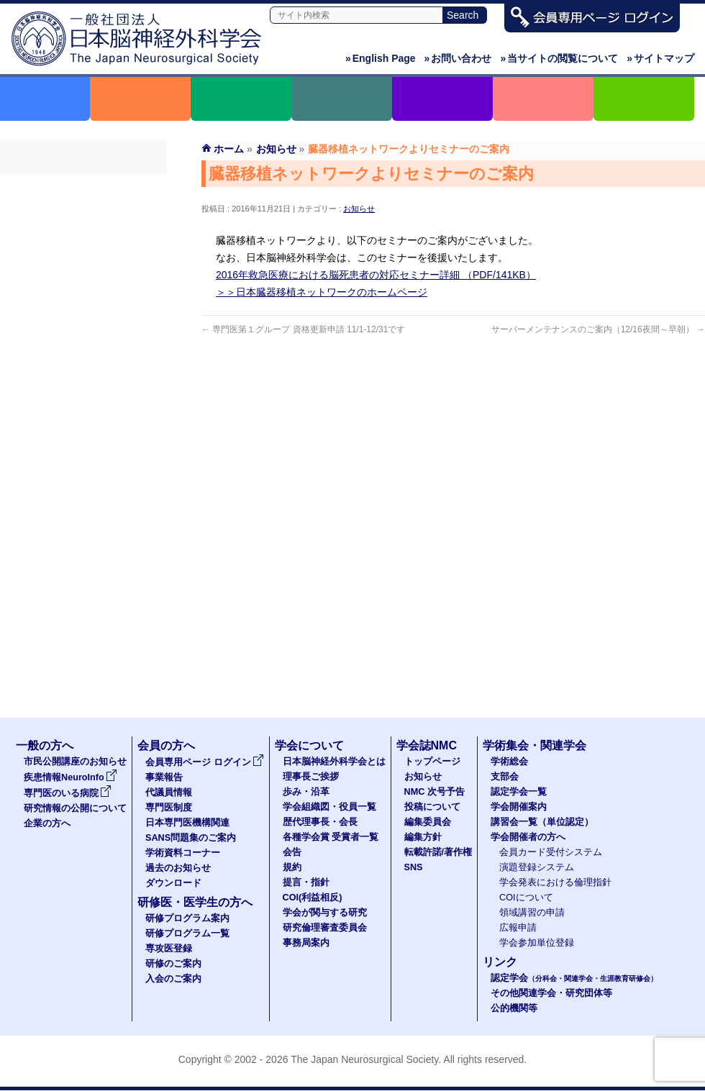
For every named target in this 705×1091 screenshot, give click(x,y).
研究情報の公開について (75, 808)
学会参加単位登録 (536, 943)
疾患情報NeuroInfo (70, 777)
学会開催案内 (519, 807)
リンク (500, 962)
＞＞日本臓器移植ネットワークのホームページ (321, 292)
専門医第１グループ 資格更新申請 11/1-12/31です (303, 329)
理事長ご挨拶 (311, 777)
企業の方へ (47, 823)
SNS (413, 867)
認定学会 (574, 978)
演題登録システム (536, 867)
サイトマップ (660, 58)
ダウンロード (83, 395)
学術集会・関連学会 (534, 745)
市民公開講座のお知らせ (75, 762)
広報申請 (518, 928)
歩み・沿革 (306, 792)
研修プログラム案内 (187, 918)
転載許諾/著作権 (438, 852)
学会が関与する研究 (325, 913)
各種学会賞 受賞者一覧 (331, 837)
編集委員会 (427, 822)
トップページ (432, 762)
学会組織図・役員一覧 (329, 807)
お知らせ (359, 208)
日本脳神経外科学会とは (334, 762)
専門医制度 (83, 265)
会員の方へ (166, 745)
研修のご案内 (173, 964)
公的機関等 (514, 1008)
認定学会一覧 (519, 792)
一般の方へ (44, 745)
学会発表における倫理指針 (555, 882)
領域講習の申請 (532, 913)
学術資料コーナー (83, 343)
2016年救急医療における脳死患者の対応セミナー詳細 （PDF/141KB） (376, 274)
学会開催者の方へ (528, 837)
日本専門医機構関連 (83, 291)
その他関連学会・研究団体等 (551, 993)
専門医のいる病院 (68, 793)
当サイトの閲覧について (559, 58)
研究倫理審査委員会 (325, 928)
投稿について (432, 807)
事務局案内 (306, 943)
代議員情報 (168, 793)
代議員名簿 (83, 239)
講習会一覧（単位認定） (542, 822)
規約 (292, 867)
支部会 (505, 777)
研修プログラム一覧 (187, 933)
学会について (309, 745)
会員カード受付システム (550, 852)
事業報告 (83, 214)
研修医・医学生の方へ (195, 902)
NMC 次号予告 (434, 792)
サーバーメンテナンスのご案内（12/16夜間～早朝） (598, 329)
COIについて (526, 898)
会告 (292, 852)
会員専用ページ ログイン (83, 188)
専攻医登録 (168, 949)
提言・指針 (306, 882)
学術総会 (509, 762)
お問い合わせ (458, 58)
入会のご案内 (173, 979)
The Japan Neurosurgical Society (364, 1059)
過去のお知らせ (83, 369)
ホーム (229, 149)
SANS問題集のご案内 (83, 317)
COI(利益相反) (312, 898)
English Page (380, 58)
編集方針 (423, 837)
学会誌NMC (426, 745)
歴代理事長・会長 (320, 822)
